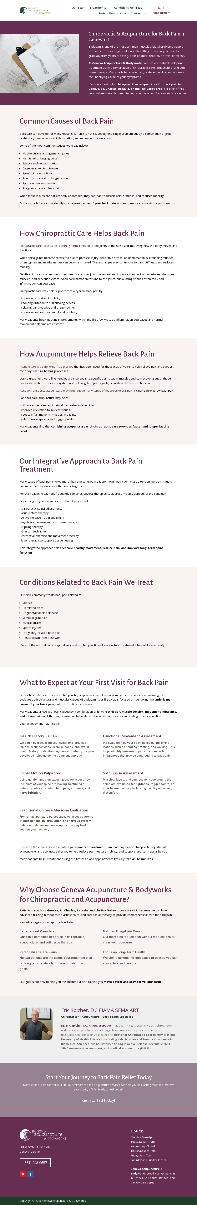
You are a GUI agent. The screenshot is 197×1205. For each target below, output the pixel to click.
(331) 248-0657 (35, 1162)
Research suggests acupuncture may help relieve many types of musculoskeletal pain (76, 390)
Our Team (78, 7)
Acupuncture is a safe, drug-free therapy (46, 366)
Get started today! (98, 1100)
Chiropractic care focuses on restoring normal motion (55, 246)
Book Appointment (162, 11)
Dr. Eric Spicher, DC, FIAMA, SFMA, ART (87, 1025)
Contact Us (138, 13)
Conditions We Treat (128, 7)
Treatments (98, 7)
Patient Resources (110, 13)
